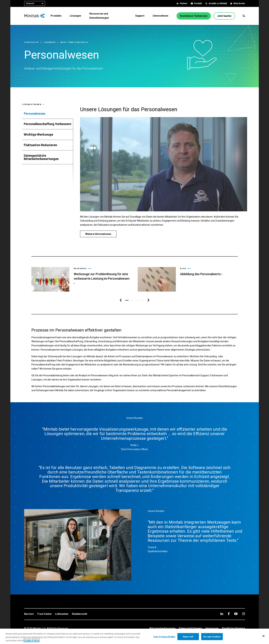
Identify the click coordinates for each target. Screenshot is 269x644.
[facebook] (229, 607)
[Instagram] (243, 607)
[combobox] (34, 3)
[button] (244, 16)
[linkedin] (221, 607)
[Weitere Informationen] (98, 234)
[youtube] (235, 607)
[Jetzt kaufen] (224, 16)
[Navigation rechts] (148, 294)
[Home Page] (35, 16)
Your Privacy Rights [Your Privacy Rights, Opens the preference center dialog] (164, 636)
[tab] (47, 113)
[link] (81, 279)
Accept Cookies (212, 636)
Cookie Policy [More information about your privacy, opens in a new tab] (31, 640)
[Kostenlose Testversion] (194, 16)
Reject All (188, 636)
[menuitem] (56, 15)
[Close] (263, 636)
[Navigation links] (121, 294)
